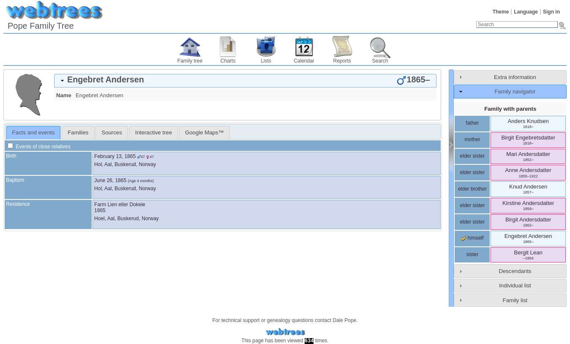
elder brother (472, 189)
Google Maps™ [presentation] (204, 132)
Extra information (515, 77)
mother (472, 139)
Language (526, 12)
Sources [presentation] (111, 132)
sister (472, 254)
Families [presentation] (78, 132)
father (472, 123)
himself (472, 238)
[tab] (245, 80)
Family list (515, 300)
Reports (342, 61)
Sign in (551, 12)
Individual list (515, 285)
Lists (266, 61)
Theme (501, 12)
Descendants (515, 271)
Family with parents (510, 109)
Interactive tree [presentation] (153, 132)
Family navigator (515, 91)
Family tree (189, 61)
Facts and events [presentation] (33, 132)
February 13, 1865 (115, 156)
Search (380, 61)
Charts (228, 61)
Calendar (304, 61)
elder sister (472, 156)
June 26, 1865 (110, 180)
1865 (100, 210)
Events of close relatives (39, 147)
